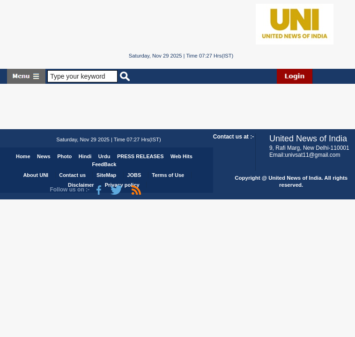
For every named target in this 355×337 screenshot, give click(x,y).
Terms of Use (168, 175)
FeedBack (104, 164)
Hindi (85, 156)
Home (23, 156)
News (44, 156)
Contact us (72, 175)
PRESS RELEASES (140, 156)
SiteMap (106, 175)
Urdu (104, 156)
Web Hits (181, 156)
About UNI (35, 175)
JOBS (134, 175)
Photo (64, 156)
